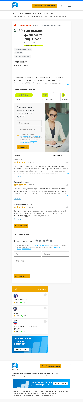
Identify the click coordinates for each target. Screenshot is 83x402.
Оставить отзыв (22, 277)
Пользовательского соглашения (30, 136)
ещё (68, 84)
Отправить (22, 147)
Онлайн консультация (49, 367)
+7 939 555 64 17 (20, 62)
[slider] (20, 162)
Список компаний (25, 26)
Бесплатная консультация (43, 6)
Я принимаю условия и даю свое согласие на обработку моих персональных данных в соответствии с (31, 139)
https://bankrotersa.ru (22, 66)
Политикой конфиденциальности (28, 142)
